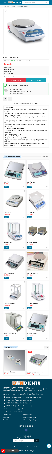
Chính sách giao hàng (29, 420)
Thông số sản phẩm (24, 103)
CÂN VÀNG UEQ (31, 181)
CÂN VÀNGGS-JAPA (9, 272)
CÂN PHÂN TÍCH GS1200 (11, 372)
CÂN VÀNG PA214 (9, 242)
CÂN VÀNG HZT (8, 211)
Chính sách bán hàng (29, 417)
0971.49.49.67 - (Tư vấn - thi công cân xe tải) (19, 406)
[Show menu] (5, 2)
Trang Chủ (6, 6)
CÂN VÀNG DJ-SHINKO (33, 272)
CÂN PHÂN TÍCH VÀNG (33, 303)
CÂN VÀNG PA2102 (23, 6)
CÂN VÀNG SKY (31, 211)
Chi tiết (6, 185)
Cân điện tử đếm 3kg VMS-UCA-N (36, 372)
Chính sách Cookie (32, 447)
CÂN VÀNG (7, 181)
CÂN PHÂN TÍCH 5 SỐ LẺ (11, 333)
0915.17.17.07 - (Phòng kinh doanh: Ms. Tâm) (19, 400)
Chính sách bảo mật (20, 447)
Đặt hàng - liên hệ (8, 76)
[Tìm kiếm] (46, 2)
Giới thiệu (16, 103)
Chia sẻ (31, 103)
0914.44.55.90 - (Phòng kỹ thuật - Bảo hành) (18, 403)
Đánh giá (36, 103)
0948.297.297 (16, 80)
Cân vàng (13, 6)
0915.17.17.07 (36, 80)
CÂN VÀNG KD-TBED (33, 242)
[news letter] (36, 441)
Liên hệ (5, 420)
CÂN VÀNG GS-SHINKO (10, 303)
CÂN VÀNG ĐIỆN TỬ (32, 333)
